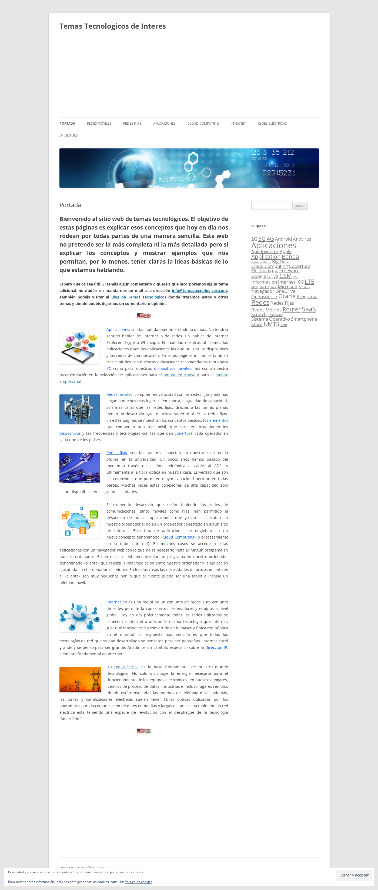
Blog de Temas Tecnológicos (138, 297)
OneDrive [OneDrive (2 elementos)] (285, 291)
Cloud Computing (203, 123)
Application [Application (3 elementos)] (266, 256)
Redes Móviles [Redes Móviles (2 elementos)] (266, 310)
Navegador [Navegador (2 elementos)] (262, 291)
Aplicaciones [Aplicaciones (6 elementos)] (273, 245)
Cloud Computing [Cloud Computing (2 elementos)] (269, 266)
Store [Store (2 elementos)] (257, 324)
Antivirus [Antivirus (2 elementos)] (302, 239)
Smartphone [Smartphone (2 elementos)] (304, 319)
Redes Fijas (132, 123)
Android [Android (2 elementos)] (283, 239)
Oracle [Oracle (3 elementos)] (287, 296)
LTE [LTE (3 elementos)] (309, 281)
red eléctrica (126, 666)
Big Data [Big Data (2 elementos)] (280, 261)
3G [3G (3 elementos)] (262, 238)
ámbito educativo (180, 374)
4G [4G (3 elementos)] (270, 238)
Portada (67, 123)
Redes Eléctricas (272, 123)
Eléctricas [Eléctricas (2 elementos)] (261, 270)
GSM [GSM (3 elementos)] (285, 276)
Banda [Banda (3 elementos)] (290, 256)
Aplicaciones (164, 123)
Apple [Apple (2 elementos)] (286, 251)
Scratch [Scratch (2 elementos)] (259, 314)
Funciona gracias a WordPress (82, 867)
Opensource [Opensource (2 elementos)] (264, 296)
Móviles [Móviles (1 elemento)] (304, 287)
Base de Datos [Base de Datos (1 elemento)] (261, 262)
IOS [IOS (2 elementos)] (300, 282)
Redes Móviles (99, 123)
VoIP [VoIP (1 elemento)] (283, 325)
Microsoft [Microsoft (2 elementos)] (288, 286)
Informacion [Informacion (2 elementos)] (264, 282)
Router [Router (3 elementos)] (292, 309)
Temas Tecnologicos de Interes (112, 26)
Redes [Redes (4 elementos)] (260, 302)
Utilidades (68, 135)
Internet (238, 123)
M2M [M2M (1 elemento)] (254, 287)
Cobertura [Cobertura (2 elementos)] (299, 266)
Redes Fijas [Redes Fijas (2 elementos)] (282, 303)
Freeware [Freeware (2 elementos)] (289, 270)
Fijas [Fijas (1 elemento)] (275, 271)
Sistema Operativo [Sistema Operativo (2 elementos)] (270, 319)
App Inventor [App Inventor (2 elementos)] (265, 251)
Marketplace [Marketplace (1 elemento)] (268, 287)
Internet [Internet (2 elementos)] (286, 282)
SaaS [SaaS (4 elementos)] (309, 308)
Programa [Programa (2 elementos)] (307, 296)
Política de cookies (138, 881)
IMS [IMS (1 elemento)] (295, 277)
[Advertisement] (189, 77)
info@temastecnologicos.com (199, 290)
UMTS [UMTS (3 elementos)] (271, 324)
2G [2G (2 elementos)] (254, 239)
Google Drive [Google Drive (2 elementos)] (264, 276)
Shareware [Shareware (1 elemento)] (275, 315)
